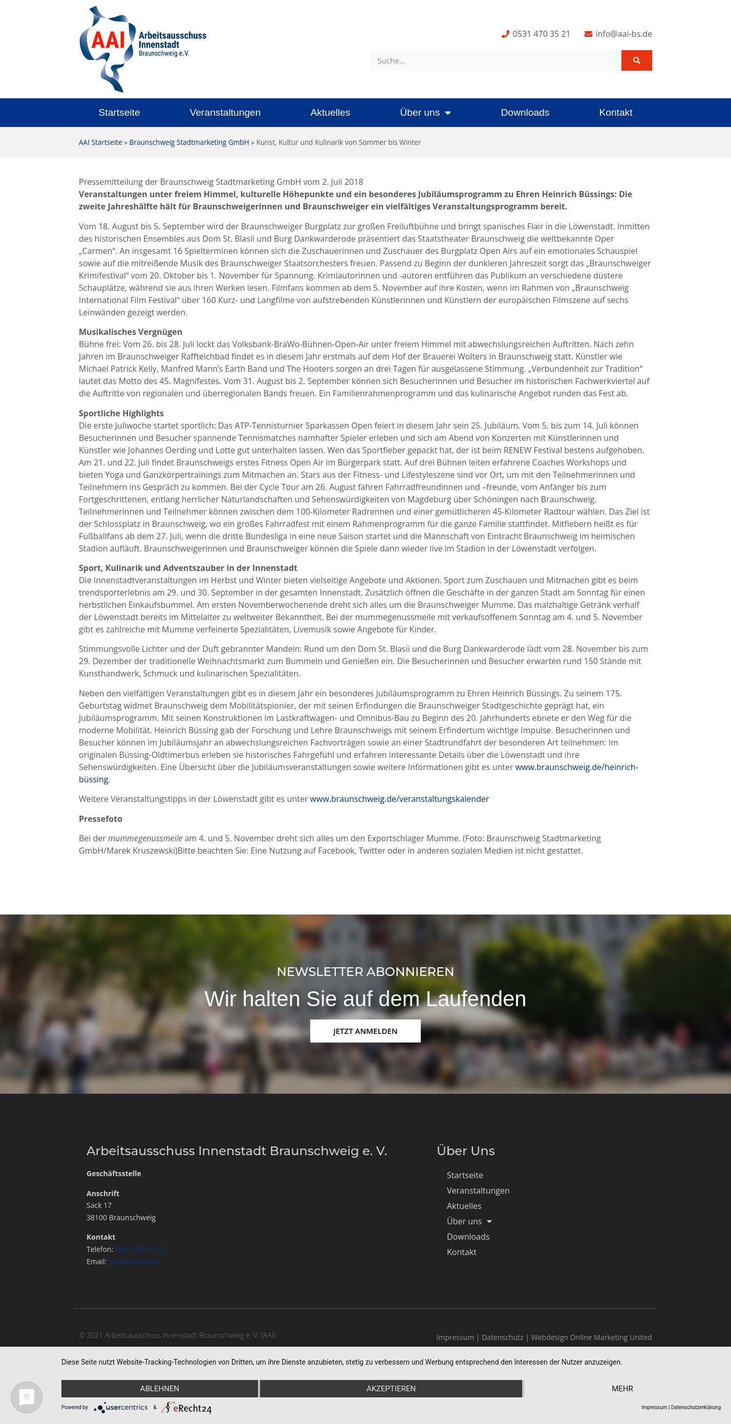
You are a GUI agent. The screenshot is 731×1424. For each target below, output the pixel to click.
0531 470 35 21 (140, 1249)
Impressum (455, 1337)
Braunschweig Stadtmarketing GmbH (189, 142)
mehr (622, 1388)
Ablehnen (159, 1388)
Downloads (525, 112)
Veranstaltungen (225, 112)
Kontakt (615, 112)
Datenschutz (502, 1337)
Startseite (119, 112)
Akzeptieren (391, 1388)
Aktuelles (330, 112)
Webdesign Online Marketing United (591, 1337)
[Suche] (636, 60)
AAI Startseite (100, 142)
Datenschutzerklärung (696, 1407)
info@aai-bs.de (133, 1261)
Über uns (425, 112)
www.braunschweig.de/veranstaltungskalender (399, 798)
